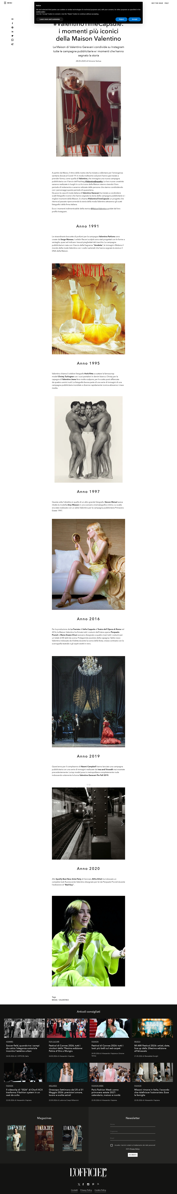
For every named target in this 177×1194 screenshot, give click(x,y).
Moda (55, 1000)
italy (167, 3)
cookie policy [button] (40, 12)
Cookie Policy (100, 1190)
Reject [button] (121, 19)
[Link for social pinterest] (93, 1185)
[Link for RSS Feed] (98, 1184)
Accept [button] (134, 19)
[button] (122, 823)
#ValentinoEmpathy (94, 181)
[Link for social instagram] (88, 1185)
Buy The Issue (157, 3)
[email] (12, 19)
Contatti (74, 1190)
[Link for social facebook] (83, 1185)
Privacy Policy (135, 1149)
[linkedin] (12, 32)
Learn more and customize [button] (50, 19)
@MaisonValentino (99, 208)
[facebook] (12, 23)
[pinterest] (12, 28)
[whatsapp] (12, 40)
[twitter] (12, 36)
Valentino (64, 1000)
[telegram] (12, 44)
